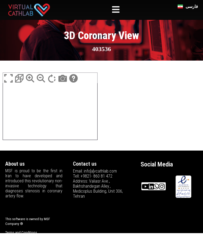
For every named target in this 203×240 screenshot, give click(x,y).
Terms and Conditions (21, 232)
